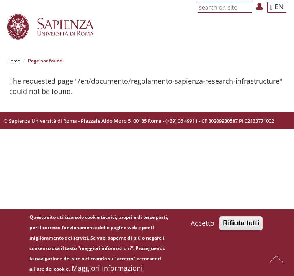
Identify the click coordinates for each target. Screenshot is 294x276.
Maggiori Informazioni (107, 268)
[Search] (248, 7)
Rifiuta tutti (241, 223)
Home (13, 61)
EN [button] (277, 6)
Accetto (202, 223)
